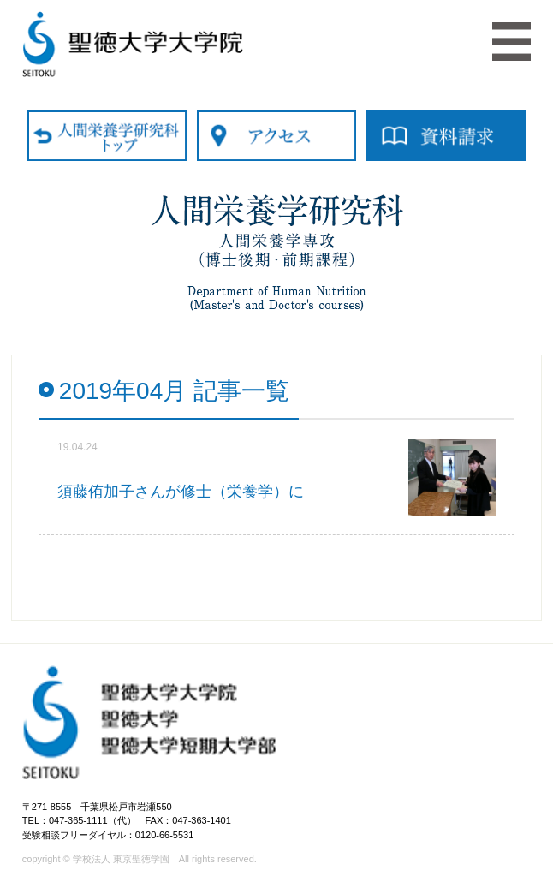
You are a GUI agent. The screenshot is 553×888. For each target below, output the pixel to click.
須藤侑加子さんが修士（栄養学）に (180, 491)
